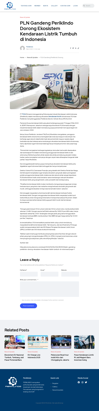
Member (37, 6)
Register (55, 383)
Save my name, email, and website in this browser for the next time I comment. (43, 300)
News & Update (32, 57)
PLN (24, 114)
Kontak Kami (65, 6)
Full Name (23, 270)
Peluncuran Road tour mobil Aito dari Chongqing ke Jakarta (60, 357)
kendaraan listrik (55, 116)
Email (43, 270)
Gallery (54, 6)
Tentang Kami (26, 6)
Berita (45, 6)
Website (64, 270)
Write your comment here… (29, 280)
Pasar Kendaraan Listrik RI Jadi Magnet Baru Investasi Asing (84, 357)
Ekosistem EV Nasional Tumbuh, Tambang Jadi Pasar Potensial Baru (14, 357)
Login (75, 6)
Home (22, 57)
